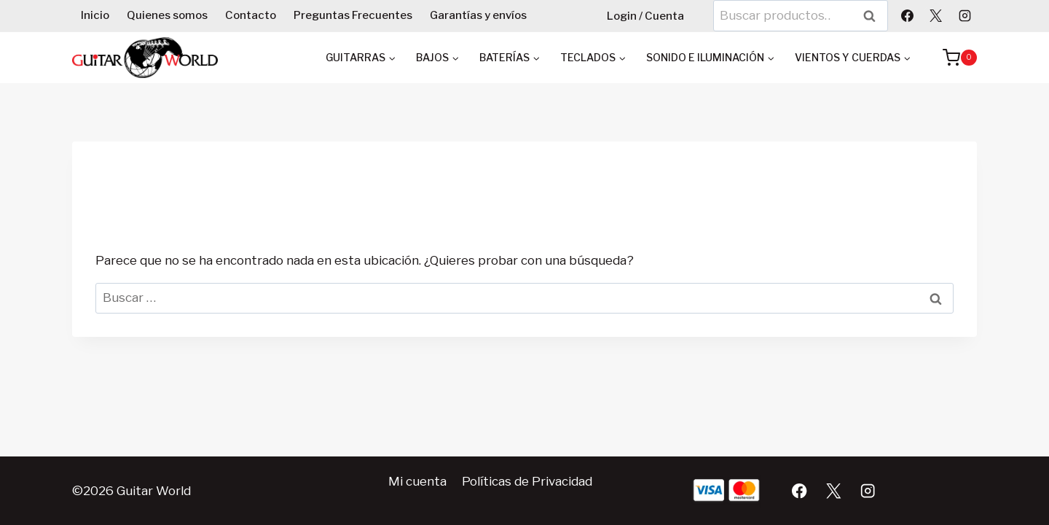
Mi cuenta (417, 481)
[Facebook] (907, 15)
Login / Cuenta (645, 16)
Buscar (874, 15)
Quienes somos (167, 15)
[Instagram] (964, 15)
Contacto (250, 15)
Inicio (95, 15)
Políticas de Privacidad (527, 481)
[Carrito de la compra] (952, 57)
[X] (936, 15)
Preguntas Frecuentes (353, 15)
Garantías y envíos (478, 15)
